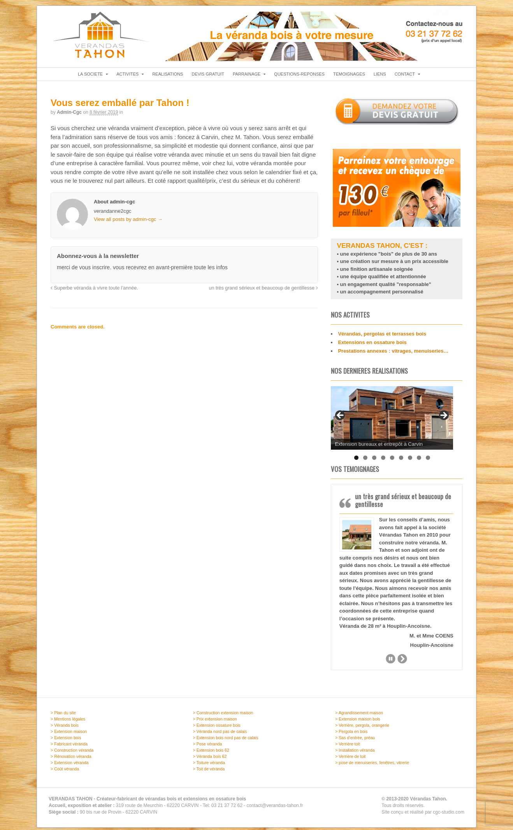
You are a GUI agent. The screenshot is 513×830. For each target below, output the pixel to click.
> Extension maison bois (357, 721)
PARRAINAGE (246, 76)
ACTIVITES (127, 76)
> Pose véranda (207, 746)
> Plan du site (63, 715)
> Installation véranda (355, 753)
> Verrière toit (347, 746)
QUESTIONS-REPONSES (299, 76)
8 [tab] (419, 460)
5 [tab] (392, 460)
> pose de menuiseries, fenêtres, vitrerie (372, 765)
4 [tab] (383, 460)
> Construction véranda (72, 753)
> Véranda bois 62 (210, 759)
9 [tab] (428, 460)
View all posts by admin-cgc (128, 221)
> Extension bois (66, 740)
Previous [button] (340, 424)
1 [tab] (356, 460)
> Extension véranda (69, 765)
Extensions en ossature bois (372, 345)
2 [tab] (365, 460)
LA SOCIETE (90, 76)
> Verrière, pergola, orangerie (362, 728)
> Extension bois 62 (211, 753)
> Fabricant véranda (69, 746)
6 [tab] (401, 460)
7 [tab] (410, 460)
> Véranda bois (65, 728)
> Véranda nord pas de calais (220, 734)
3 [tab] (374, 460)
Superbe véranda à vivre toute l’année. (94, 290)
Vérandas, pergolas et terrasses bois (382, 336)
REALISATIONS (167, 76)
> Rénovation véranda (71, 759)
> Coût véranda (65, 771)
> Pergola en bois (351, 734)
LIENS (380, 76)
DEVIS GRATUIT (207, 76)
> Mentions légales (68, 721)
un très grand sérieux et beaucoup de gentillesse (263, 290)
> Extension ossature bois (217, 728)
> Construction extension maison (223, 715)
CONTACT (405, 76)
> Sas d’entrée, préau (355, 740)
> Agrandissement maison (359, 715)
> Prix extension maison (215, 721)
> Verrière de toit (350, 759)
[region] (392, 420)
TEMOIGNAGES (349, 76)
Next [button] (443, 424)
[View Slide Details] (392, 420)
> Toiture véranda (209, 765)
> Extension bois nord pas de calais (225, 740)
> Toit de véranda (209, 771)
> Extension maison (69, 734)
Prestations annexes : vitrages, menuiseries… (393, 354)
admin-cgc (69, 114)
